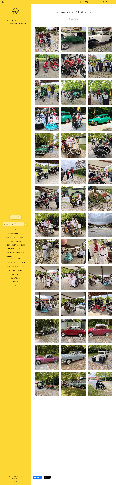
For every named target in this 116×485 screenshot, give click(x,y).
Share (37, 477)
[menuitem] (15, 233)
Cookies (15, 482)
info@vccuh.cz (109, 2)
